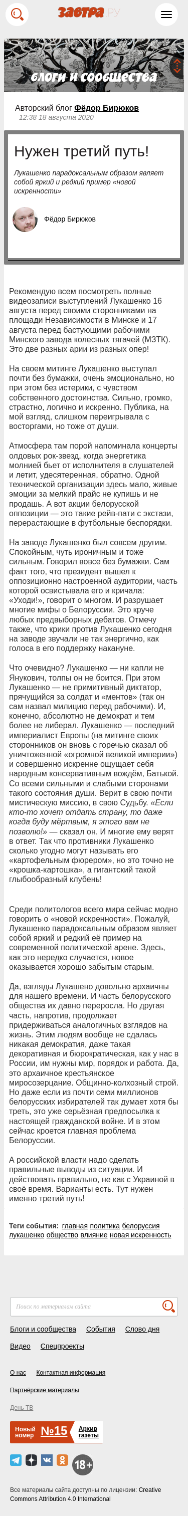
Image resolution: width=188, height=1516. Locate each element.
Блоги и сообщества (43, 1329)
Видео (20, 1346)
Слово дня (142, 1329)
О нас (18, 1372)
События (100, 1329)
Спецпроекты (62, 1346)
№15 (54, 1430)
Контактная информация (70, 1372)
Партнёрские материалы (44, 1390)
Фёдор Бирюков (106, 108)
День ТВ (21, 1407)
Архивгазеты (89, 1432)
